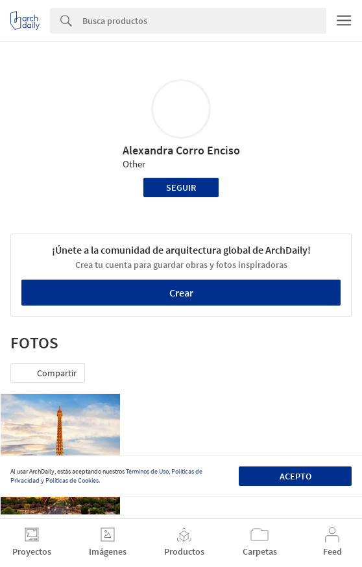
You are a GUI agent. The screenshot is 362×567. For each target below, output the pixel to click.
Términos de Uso (147, 471)
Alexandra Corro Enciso (181, 150)
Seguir (181, 187)
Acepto (295, 476)
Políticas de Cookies (72, 480)
